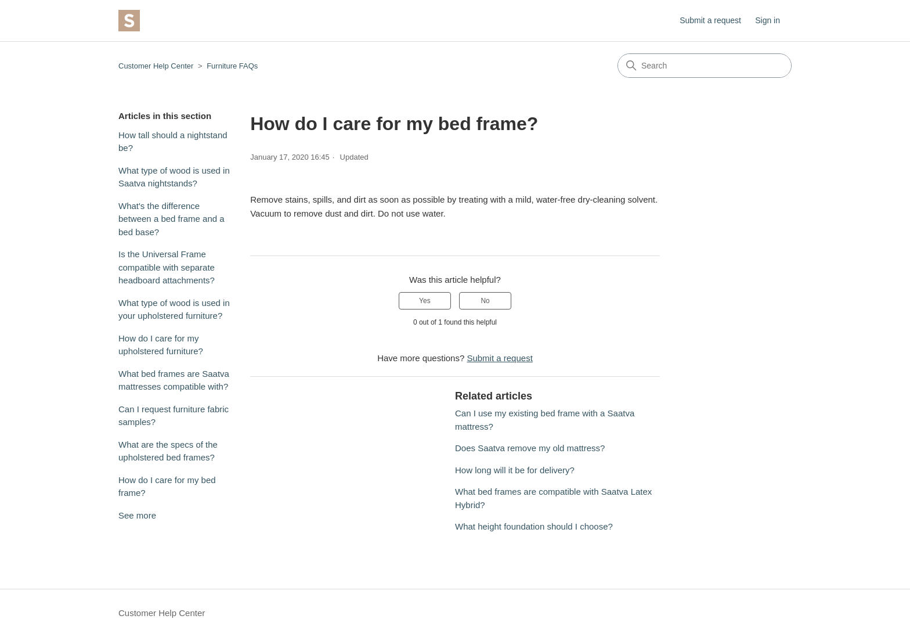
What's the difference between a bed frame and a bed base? (171, 219)
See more (137, 515)
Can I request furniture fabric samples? (173, 415)
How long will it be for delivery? (515, 470)
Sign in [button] (767, 20)
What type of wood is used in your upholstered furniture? (174, 309)
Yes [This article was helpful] (425, 301)
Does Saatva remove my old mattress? (530, 448)
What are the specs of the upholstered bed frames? (168, 451)
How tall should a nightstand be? (173, 141)
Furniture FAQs (232, 66)
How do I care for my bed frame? (167, 486)
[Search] (704, 65)
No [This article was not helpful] (485, 301)
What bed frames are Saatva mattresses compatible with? (173, 380)
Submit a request (710, 20)
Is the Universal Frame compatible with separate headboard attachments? (166, 267)
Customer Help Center (155, 66)
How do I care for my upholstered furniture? (160, 345)
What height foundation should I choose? (534, 526)
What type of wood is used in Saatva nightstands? (174, 177)
